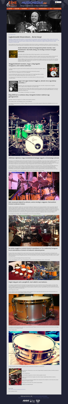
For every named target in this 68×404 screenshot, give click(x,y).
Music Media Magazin (26, 401)
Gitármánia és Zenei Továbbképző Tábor (38, 401)
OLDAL (9, 8)
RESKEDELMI (57, 8)
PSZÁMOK (23, 8)
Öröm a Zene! (32, 401)
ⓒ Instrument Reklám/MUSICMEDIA (40, 396)
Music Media (11, 34)
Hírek (14, 34)
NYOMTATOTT (41, 8)
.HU (50, 8)
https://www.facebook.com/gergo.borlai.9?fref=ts (17, 389)
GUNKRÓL (31, 8)
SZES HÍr (16, 8)
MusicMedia (12, 4)
